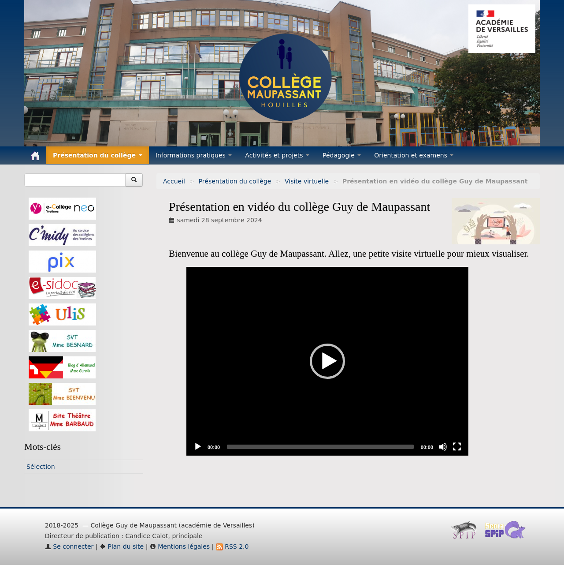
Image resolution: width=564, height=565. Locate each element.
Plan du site (122, 546)
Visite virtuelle (307, 181)
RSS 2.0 (232, 546)
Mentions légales (180, 546)
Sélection (40, 466)
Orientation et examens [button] (413, 155)
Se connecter (69, 546)
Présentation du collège (235, 181)
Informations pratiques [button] (194, 155)
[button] (327, 361)
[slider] (320, 447)
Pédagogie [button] (342, 155)
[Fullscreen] (457, 446)
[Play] (197, 446)
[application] (327, 361)
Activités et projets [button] (277, 155)
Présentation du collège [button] (97, 155)
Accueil (174, 181)
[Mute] (442, 446)
